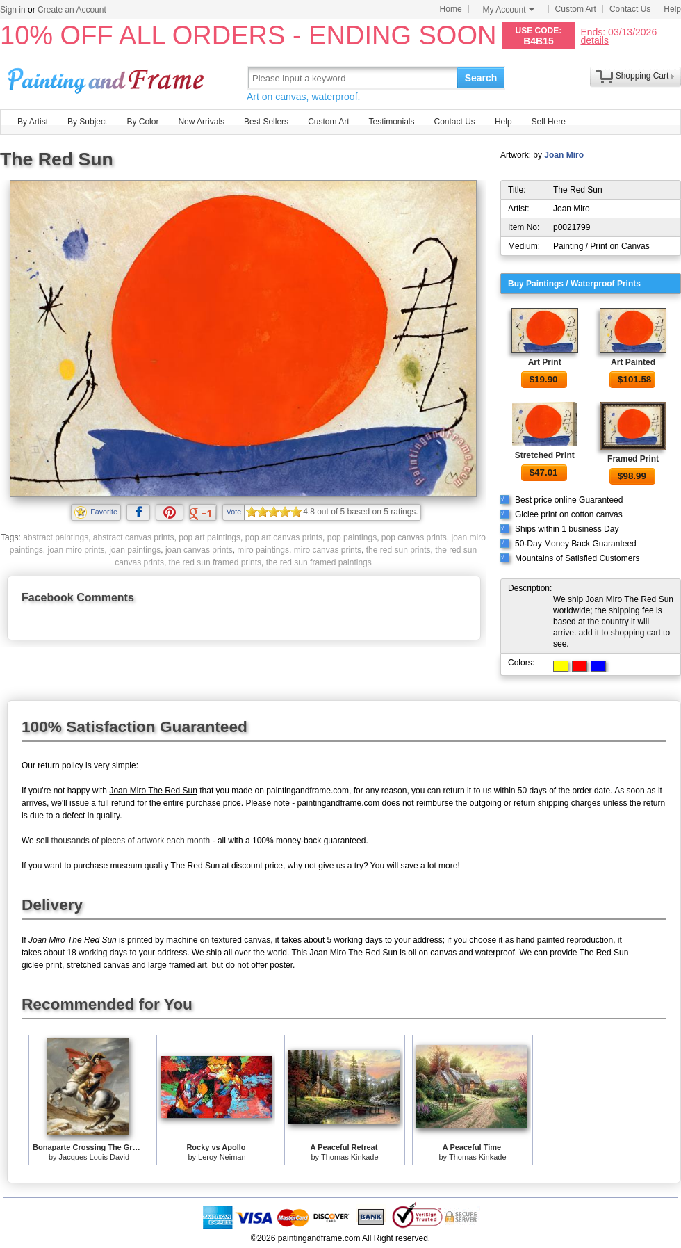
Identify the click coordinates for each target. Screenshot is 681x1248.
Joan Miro (564, 155)
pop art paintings (209, 537)
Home (451, 9)
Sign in (13, 10)
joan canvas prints (199, 550)
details (594, 40)
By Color (142, 122)
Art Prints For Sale (107, 77)
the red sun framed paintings (319, 562)
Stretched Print (545, 455)
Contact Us (629, 9)
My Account (508, 10)
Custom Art (575, 9)
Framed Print (633, 459)
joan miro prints (76, 550)
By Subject (87, 122)
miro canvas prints (327, 550)
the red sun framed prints (215, 562)
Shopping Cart (642, 76)
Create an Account (72, 10)
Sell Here (549, 122)
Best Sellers (266, 122)
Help (672, 9)
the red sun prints (398, 550)
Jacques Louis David (94, 1157)
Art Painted (633, 362)
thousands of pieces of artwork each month (130, 840)
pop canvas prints (414, 537)
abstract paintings (55, 537)
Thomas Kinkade (350, 1157)
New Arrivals (201, 122)
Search (481, 77)
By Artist (32, 122)
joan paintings (135, 550)
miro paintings (263, 550)
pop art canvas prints (283, 537)
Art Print (544, 362)
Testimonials (391, 122)
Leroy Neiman (221, 1157)
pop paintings (352, 537)
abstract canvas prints (133, 537)
